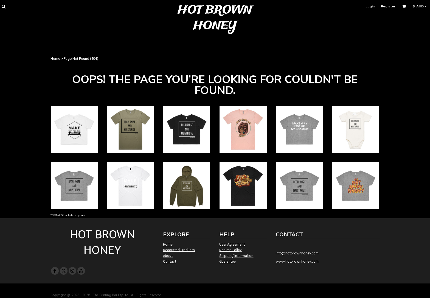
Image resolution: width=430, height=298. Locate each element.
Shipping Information (236, 256)
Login (370, 6)
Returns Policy (230, 250)
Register (388, 6)
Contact (169, 261)
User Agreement (232, 244)
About (168, 256)
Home (55, 58)
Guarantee (227, 261)
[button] (3, 6)
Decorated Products (179, 250)
